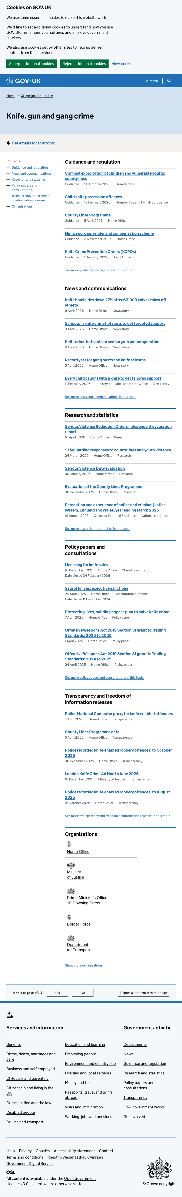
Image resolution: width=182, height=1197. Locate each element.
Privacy (25, 1150)
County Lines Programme (87, 215)
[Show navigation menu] (151, 80)
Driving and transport (24, 1121)
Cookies (43, 1150)
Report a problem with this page (143, 993)
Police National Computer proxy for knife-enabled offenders (119, 713)
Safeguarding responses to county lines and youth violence (118, 450)
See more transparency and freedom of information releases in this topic (117, 816)
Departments (135, 1044)
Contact (106, 1150)
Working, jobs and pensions (88, 1116)
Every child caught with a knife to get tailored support (113, 378)
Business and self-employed (30, 1068)
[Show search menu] (169, 80)
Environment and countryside (90, 1063)
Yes (61, 993)
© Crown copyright (159, 1183)
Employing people (80, 1053)
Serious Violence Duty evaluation (95, 468)
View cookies (123, 64)
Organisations (22, 206)
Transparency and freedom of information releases (31, 198)
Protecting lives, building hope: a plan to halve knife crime (117, 611)
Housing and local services (88, 1073)
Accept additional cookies (31, 63)
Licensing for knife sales (86, 564)
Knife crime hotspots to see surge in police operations (113, 341)
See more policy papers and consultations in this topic (104, 678)
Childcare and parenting (27, 1078)
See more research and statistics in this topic (97, 529)
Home (10, 96)
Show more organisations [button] (83, 965)
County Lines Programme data (92, 731)
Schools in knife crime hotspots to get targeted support (115, 323)
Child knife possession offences (93, 196)
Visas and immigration (84, 1107)
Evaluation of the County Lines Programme (103, 486)
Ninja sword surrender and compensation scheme (109, 233)
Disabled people (20, 1112)
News (128, 1053)
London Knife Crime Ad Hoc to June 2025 (102, 773)
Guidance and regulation (30, 167)
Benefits (13, 1044)
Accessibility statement (74, 1150)
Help (10, 1150)
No (87, 993)
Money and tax (77, 1082)
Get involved (134, 1116)
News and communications (31, 173)
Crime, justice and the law (28, 1102)
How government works (144, 1107)
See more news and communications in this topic (100, 397)
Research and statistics (29, 179)
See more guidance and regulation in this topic (99, 270)
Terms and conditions (24, 1157)
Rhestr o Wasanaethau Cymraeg (75, 1157)
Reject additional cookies (84, 63)
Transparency (135, 1097)
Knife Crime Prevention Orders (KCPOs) (100, 251)
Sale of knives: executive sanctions (96, 588)
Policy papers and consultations (24, 187)
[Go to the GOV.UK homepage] (23, 81)
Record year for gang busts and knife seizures (105, 360)
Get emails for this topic (33, 143)
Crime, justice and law (37, 96)
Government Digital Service (30, 1163)
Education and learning (85, 1044)
